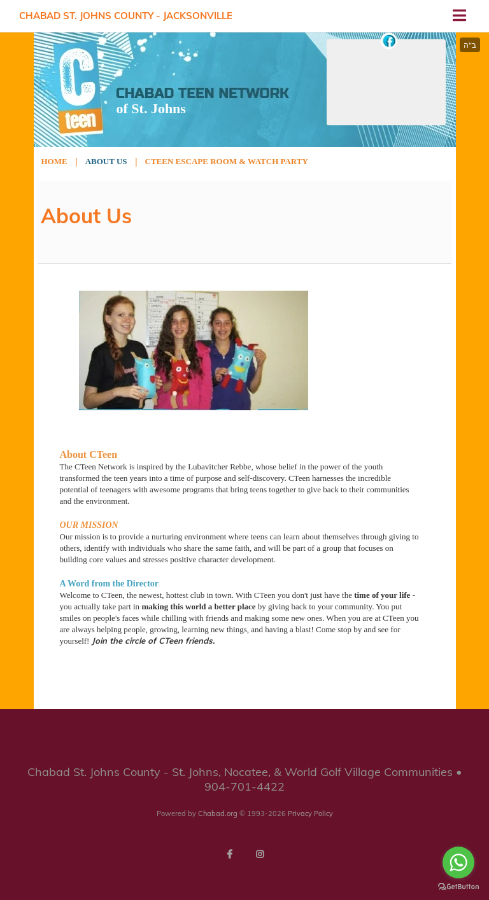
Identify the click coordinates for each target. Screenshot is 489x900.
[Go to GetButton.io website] (458, 887)
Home (54, 161)
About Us (106, 161)
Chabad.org (217, 813)
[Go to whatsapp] (458, 862)
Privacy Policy (310, 813)
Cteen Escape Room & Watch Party (226, 161)
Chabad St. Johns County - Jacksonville (125, 16)
